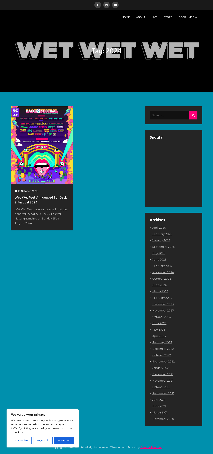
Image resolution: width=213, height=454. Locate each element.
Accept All (64, 440)
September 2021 (163, 393)
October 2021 (161, 387)
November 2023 (163, 310)
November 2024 (163, 272)
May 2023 (158, 329)
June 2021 (159, 406)
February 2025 (162, 266)
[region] (43, 428)
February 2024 (162, 297)
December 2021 (162, 374)
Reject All (42, 440)
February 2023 (162, 342)
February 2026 (162, 234)
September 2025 (163, 246)
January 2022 (161, 368)
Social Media (188, 17)
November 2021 (162, 380)
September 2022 (163, 361)
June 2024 (159, 285)
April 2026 (159, 227)
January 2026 (161, 240)
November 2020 (163, 418)
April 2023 (159, 336)
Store (168, 17)
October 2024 (161, 278)
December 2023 (163, 304)
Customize (21, 440)
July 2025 (158, 253)
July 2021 (158, 399)
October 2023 (161, 317)
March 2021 (159, 412)
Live (154, 17)
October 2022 (161, 355)
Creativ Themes (151, 447)
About (140, 17)
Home (126, 17)
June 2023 (159, 323)
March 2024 (160, 291)
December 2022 (163, 348)
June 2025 (159, 259)
